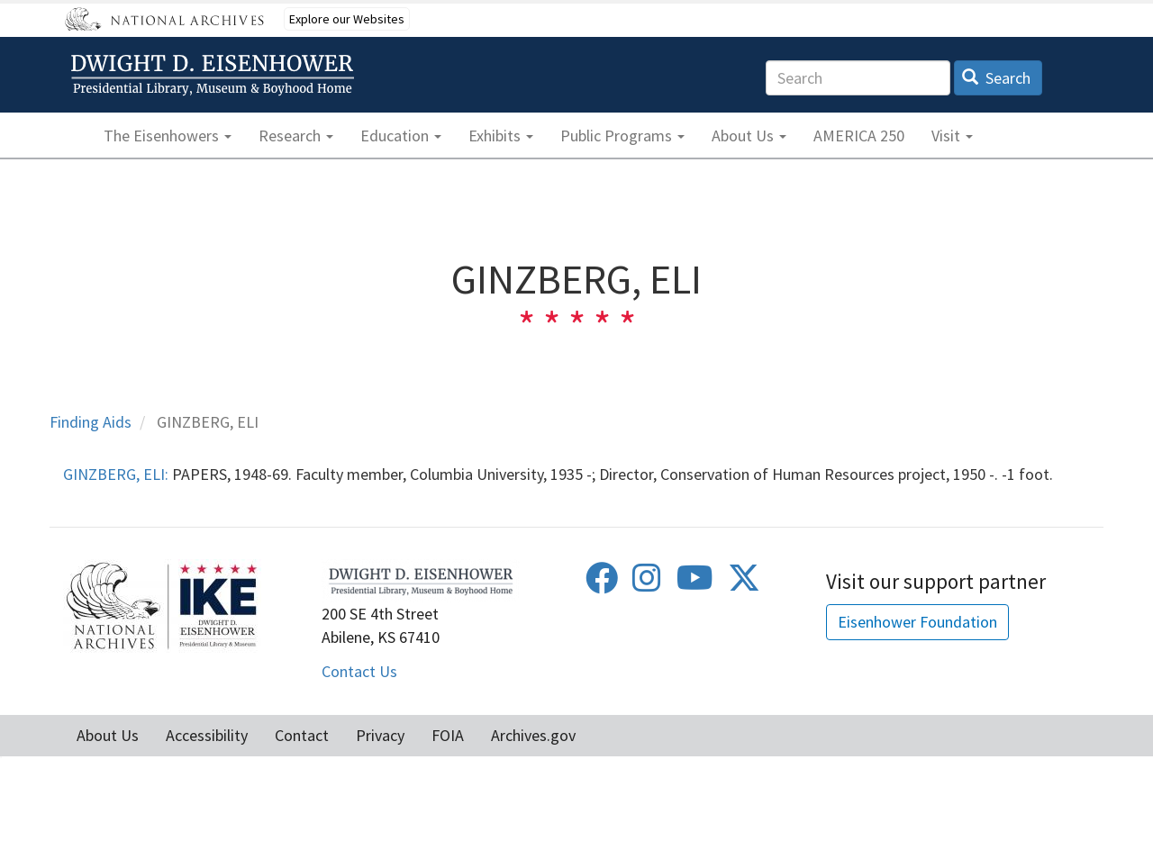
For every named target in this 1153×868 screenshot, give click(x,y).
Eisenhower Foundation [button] (917, 621)
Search (996, 78)
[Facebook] (602, 584)
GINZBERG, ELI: (115, 474)
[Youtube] (694, 584)
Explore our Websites (346, 19)
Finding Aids (91, 421)
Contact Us (359, 671)
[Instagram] (646, 584)
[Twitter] (744, 584)
